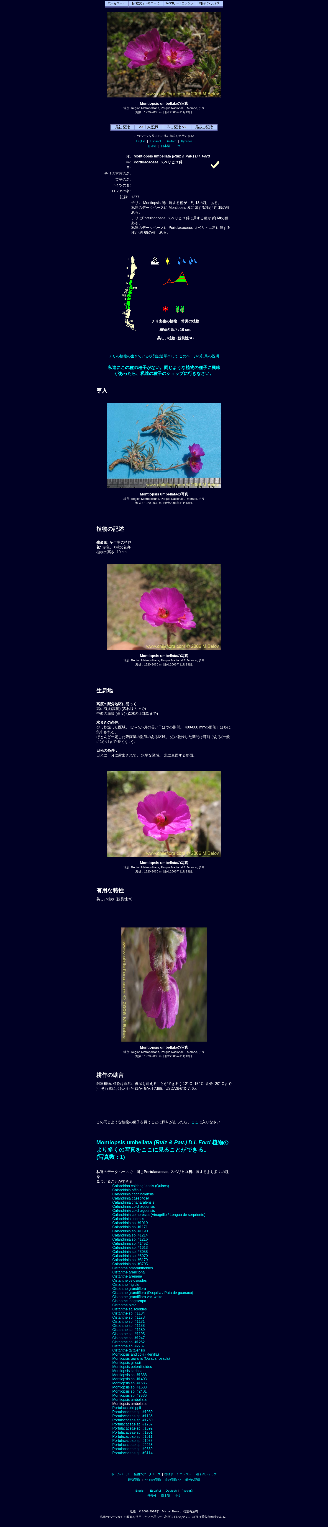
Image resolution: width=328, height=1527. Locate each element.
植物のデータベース (147, 1474)
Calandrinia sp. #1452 (130, 1243)
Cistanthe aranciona (128, 1272)
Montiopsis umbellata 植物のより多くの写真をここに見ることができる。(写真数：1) (162, 1149)
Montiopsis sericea (127, 1371)
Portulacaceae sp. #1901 (132, 1432)
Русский (186, 141)
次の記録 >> (173, 1479)
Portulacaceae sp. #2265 (132, 1445)
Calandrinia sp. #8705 (130, 1264)
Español (155, 141)
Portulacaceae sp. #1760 (132, 1420)
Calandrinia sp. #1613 (130, 1247)
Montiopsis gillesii (126, 1363)
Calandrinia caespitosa (130, 1198)
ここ (194, 1122)
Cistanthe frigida (125, 1284)
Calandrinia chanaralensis (133, 1202)
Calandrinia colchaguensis (133, 1206)
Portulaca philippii (126, 1408)
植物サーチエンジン (177, 1474)
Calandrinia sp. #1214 (130, 1235)
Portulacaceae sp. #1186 (132, 1416)
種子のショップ (206, 1474)
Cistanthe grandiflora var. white (137, 1297)
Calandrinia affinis (126, 1190)
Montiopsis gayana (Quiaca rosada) (141, 1358)
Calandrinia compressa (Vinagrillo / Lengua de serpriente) (158, 1215)
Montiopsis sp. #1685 (129, 1383)
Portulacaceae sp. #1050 (132, 1412)
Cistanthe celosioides (129, 1280)
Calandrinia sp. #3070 (130, 1256)
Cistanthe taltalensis (128, 1350)
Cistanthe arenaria (127, 1276)
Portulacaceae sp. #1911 (132, 1436)
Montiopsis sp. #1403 (129, 1379)
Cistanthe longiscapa (129, 1301)
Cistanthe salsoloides (129, 1309)
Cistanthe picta (124, 1305)
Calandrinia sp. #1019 (130, 1223)
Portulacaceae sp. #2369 (132, 1449)
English (141, 141)
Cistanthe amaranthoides (132, 1268)
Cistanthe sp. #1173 (128, 1317)
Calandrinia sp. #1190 (130, 1231)
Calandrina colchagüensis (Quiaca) (140, 1186)
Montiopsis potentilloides (132, 1367)
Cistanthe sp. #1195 (128, 1334)
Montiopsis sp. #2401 (129, 1391)
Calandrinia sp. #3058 (130, 1252)
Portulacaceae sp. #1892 (132, 1428)
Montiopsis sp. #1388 (129, 1375)
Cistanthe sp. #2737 (128, 1346)
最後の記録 (192, 1479)
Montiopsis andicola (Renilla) (135, 1354)
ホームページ (120, 1474)
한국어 (151, 146)
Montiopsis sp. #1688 (129, 1387)
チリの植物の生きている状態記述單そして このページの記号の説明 (164, 356)
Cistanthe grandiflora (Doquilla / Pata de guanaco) (152, 1293)
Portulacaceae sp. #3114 (132, 1453)
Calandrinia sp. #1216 (130, 1239)
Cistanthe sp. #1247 (128, 1338)
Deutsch (171, 141)
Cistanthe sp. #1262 (128, 1342)
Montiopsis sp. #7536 (129, 1395)
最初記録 (134, 1479)
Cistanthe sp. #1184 (128, 1313)
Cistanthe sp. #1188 (128, 1326)
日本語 (165, 146)
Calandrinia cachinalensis (133, 1194)
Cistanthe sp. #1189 (128, 1330)
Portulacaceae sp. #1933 (132, 1441)
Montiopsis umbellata (129, 1399)
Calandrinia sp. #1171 (130, 1227)
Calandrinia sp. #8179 (130, 1260)
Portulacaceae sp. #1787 (132, 1424)
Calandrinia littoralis (128, 1219)
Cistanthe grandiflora (129, 1289)
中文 (178, 146)
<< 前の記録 (153, 1479)
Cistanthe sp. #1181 (128, 1321)
